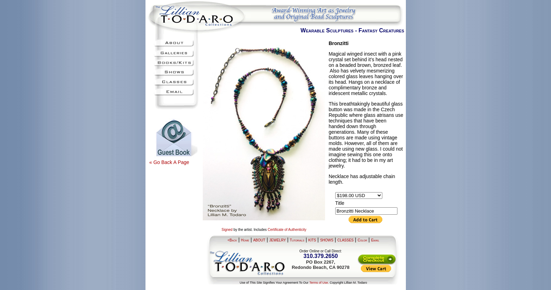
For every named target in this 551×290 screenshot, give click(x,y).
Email (375, 240)
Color (362, 240)
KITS (312, 240)
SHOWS (326, 240)
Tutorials (297, 240)
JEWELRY (277, 240)
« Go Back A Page (169, 162)
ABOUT (259, 240)
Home (245, 240)
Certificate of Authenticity (287, 230)
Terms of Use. (319, 282)
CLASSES (345, 240)
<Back (232, 240)
